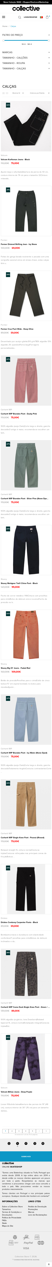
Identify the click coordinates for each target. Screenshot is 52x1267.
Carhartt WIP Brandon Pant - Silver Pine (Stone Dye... (24, 498)
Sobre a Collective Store (12, 1206)
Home (4, 26)
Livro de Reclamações (37, 1215)
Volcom (4, 155)
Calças (13, 26)
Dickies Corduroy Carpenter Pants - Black (19, 922)
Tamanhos (6, 1209)
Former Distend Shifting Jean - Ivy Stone (19, 244)
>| (46, 1131)
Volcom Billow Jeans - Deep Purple (16, 1092)
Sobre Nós (26, 1157)
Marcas (7, 52)
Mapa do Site (7, 1226)
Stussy (4, 579)
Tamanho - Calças (14, 68)
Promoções (33, 1209)
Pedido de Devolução (37, 1206)
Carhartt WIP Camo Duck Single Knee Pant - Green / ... (25, 1007)
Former (4, 240)
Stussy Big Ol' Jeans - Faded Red (15, 668)
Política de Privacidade (11, 1217)
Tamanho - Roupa (13, 63)
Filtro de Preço (12, 34)
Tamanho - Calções (15, 57)
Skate (4, 1223)
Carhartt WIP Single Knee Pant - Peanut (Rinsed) (22, 837)
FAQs (4, 1220)
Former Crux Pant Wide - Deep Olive (17, 329)
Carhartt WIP (6, 409)
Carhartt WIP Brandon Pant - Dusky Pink (19, 414)
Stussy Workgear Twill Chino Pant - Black (19, 583)
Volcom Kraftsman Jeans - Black (15, 159)
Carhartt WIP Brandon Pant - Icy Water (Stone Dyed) (24, 753)
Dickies (4, 918)
